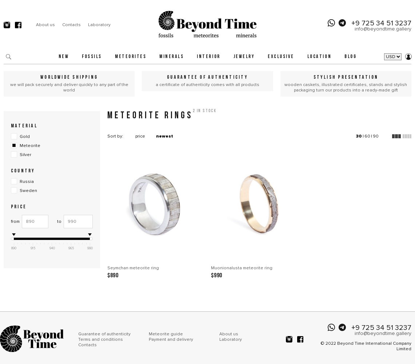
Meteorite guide (166, 334)
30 (359, 136)
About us (45, 25)
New (64, 57)
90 (376, 136)
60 (367, 136)
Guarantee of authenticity (104, 334)
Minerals (171, 57)
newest (164, 136)
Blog (350, 57)
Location (319, 57)
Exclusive (281, 57)
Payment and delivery (171, 339)
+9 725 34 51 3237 (381, 23)
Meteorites (130, 57)
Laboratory (99, 25)
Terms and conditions (100, 339)
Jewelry (244, 57)
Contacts (71, 25)
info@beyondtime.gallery (383, 29)
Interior (208, 57)
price (140, 136)
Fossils (92, 57)
